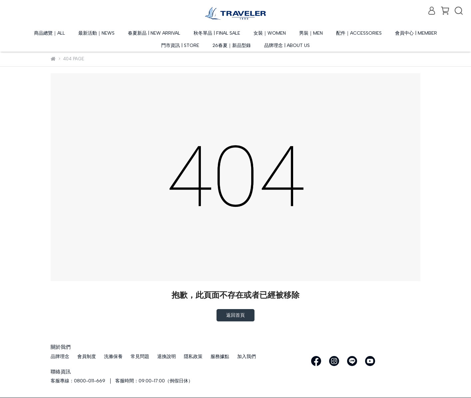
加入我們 (246, 356)
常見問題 (140, 356)
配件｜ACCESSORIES (359, 33)
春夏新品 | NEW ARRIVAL (154, 33)
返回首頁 (235, 315)
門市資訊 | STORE (180, 45)
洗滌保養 (113, 356)
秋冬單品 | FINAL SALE (217, 33)
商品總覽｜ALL (49, 33)
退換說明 (166, 356)
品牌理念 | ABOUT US (287, 45)
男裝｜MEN (311, 33)
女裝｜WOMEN (269, 33)
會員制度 (86, 356)
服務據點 (220, 356)
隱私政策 (193, 356)
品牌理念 (60, 356)
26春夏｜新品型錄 (232, 45)
